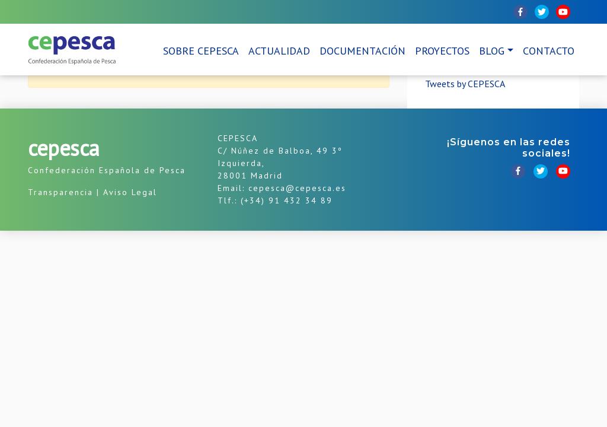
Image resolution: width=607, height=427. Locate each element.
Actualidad (279, 51)
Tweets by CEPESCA (465, 84)
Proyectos (442, 51)
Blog (491, 51)
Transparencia (60, 192)
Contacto (548, 51)
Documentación (362, 51)
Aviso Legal (130, 192)
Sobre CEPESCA (201, 51)
